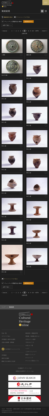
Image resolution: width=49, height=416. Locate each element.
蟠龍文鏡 (28, 55)
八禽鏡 (3, 55)
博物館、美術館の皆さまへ (32, 336)
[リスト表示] (45, 11)
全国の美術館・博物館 (8, 342)
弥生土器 (4, 98)
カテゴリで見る (6, 336)
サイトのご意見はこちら (32, 361)
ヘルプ (27, 348)
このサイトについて (31, 351)
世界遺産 (4, 355)
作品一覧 (4, 333)
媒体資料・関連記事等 (31, 333)
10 (32, 31)
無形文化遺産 (5, 358)
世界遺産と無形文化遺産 (8, 339)
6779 (37, 31)
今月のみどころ (29, 342)
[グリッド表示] (42, 11)
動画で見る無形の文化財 (8, 361)
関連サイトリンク (30, 354)
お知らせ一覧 (29, 345)
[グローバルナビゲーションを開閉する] (45, 2)
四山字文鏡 (4, 75)
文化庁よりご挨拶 (30, 339)
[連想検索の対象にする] (21, 55)
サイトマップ (29, 358)
